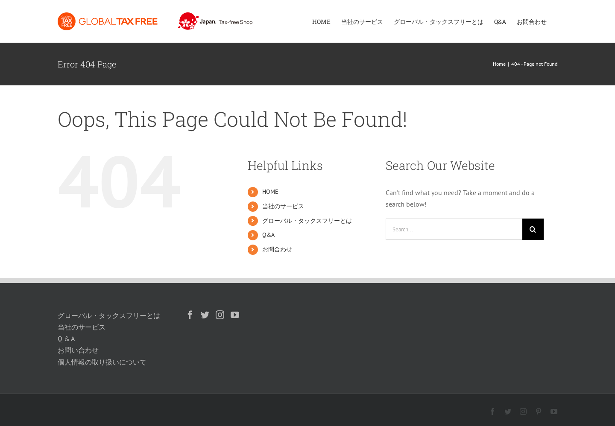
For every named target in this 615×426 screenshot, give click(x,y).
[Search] (533, 229)
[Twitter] (205, 315)
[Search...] (454, 229)
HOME (270, 191)
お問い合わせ (78, 350)
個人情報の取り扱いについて (102, 362)
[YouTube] (235, 315)
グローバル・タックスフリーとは (307, 221)
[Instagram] (220, 315)
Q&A (268, 235)
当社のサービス (283, 206)
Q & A (66, 338)
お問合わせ (277, 249)
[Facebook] (190, 315)
